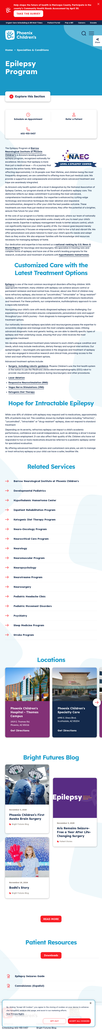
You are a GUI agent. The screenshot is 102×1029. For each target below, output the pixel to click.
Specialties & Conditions (33, 50)
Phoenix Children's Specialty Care (71, 710)
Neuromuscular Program (29, 558)
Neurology (20, 548)
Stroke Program (24, 634)
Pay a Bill (69, 23)
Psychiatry (20, 615)
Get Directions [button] (19, 730)
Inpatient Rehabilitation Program (34, 509)
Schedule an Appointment (28, 119)
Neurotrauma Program (28, 577)
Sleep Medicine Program (29, 625)
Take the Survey (28, 13)
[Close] (98, 4)
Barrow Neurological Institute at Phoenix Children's (46, 481)
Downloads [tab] (51, 955)
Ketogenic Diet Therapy (21, 392)
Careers (81, 23)
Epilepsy (10, 284)
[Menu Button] (91, 33)
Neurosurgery (22, 586)
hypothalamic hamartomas (74, 254)
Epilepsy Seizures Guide (29, 976)
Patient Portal (53, 23)
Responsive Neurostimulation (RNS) (28, 382)
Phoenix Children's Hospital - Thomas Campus (24, 712)
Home (9, 50)
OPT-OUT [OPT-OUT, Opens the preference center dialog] (54, 1021)
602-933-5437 (28, 133)
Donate (93, 23)
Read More (51, 919)
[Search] (84, 33)
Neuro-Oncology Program (30, 529)
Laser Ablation (16, 377)
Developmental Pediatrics (30, 490)
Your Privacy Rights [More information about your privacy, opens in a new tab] (15, 1014)
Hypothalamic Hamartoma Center (35, 500)
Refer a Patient (74, 119)
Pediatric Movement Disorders (33, 606)
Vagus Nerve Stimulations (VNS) (26, 387)
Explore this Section (30, 96)
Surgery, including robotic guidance (28, 366)
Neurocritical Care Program (31, 538)
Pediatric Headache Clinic (30, 596)
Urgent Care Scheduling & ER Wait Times (24, 23)
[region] (48, 1013)
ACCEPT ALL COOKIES (79, 1021)
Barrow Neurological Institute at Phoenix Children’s (23, 151)
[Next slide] (97, 702)
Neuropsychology (25, 567)
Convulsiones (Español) (29, 985)
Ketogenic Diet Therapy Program (35, 519)
